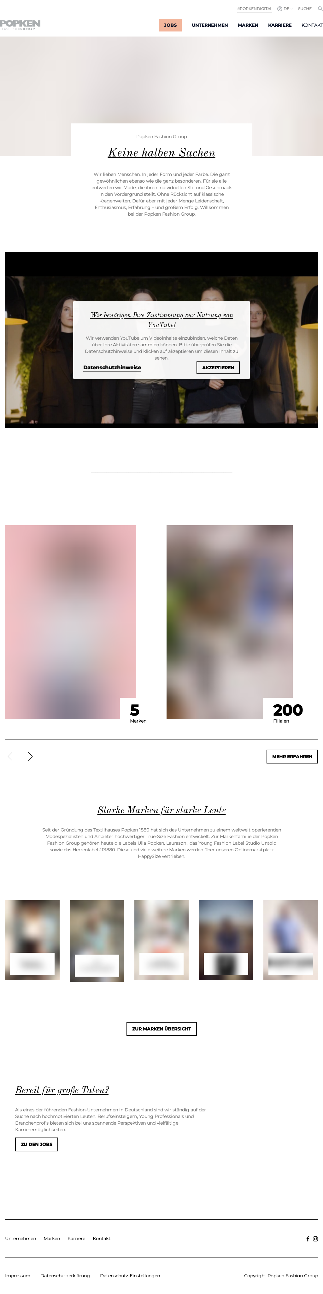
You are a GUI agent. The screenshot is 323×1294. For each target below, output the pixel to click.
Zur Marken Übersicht (161, 1029)
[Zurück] (10, 756)
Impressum (17, 1276)
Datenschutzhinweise (112, 368)
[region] (161, 639)
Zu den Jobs (36, 1144)
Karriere (279, 25)
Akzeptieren (218, 368)
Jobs (170, 25)
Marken (248, 25)
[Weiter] (30, 756)
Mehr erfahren (292, 756)
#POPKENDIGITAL (254, 8)
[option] (83, 622)
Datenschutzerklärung (65, 1276)
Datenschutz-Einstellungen (130, 1276)
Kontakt (312, 25)
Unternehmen (210, 25)
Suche (305, 8)
